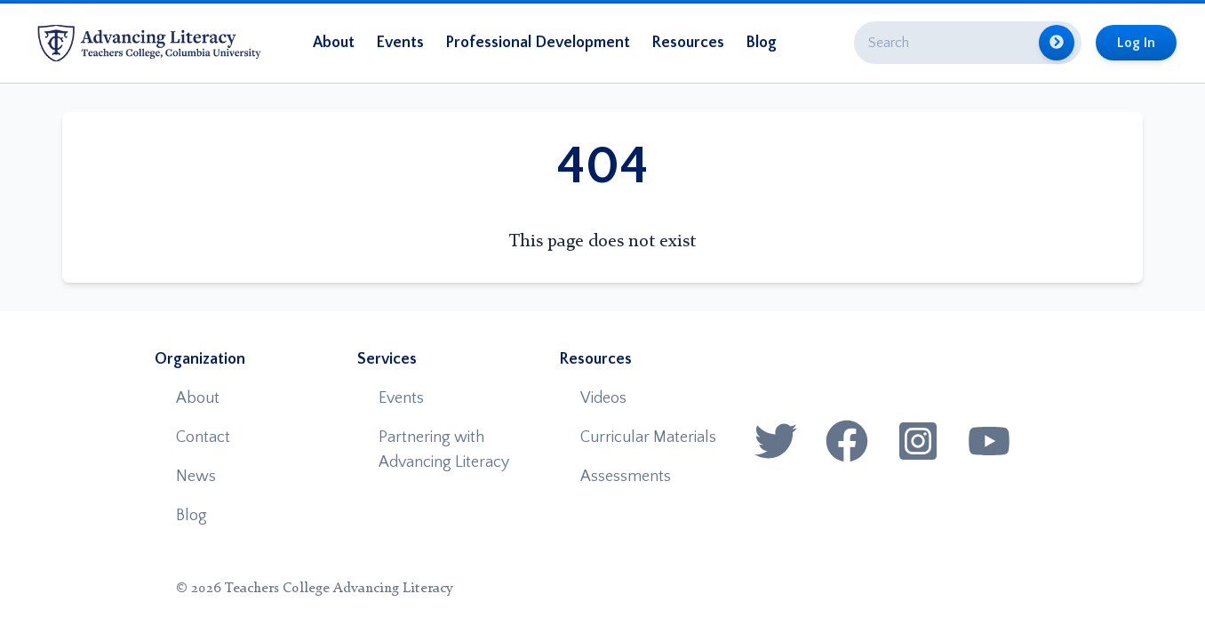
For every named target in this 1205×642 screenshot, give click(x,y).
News (196, 477)
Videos (603, 398)
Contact (203, 437)
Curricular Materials (648, 437)
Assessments (625, 477)
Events (400, 43)
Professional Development (537, 43)
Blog (761, 43)
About (334, 43)
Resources (687, 43)
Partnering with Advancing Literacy (444, 450)
